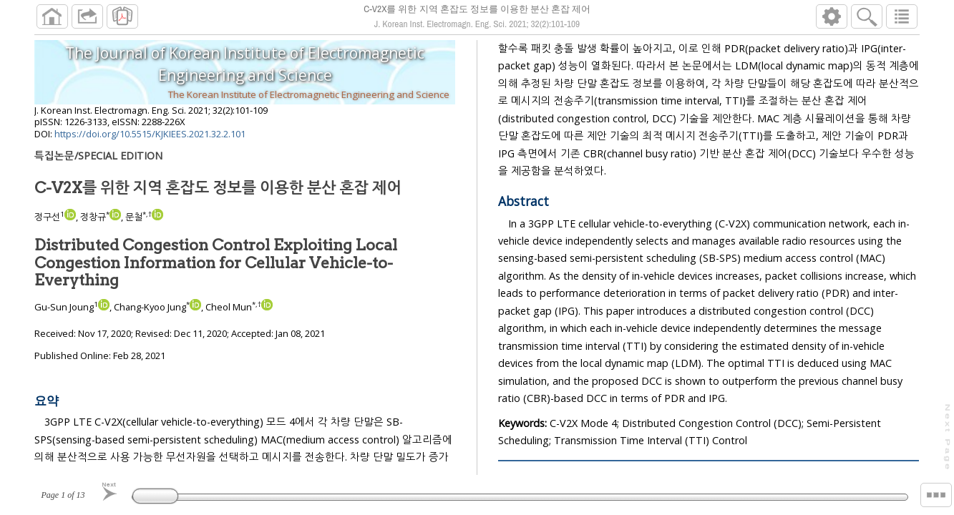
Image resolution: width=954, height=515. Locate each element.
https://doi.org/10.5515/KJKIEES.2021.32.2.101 (149, 139)
